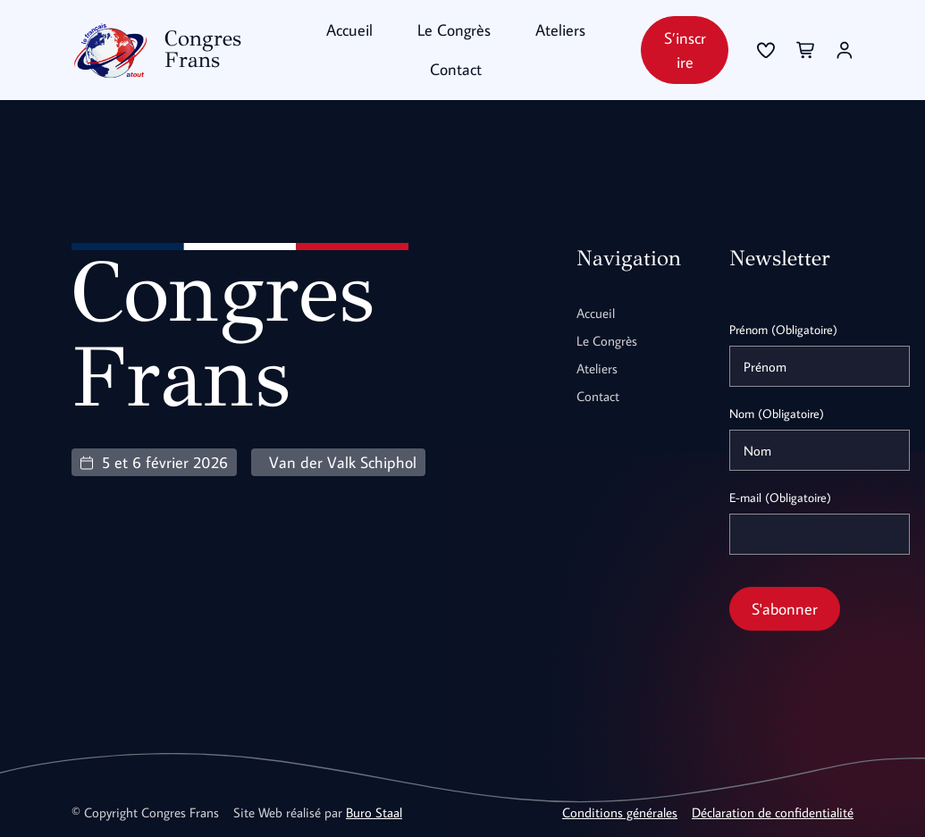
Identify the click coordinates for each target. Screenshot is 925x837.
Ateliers (560, 30)
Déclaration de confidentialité (773, 812)
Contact (456, 69)
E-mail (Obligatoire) (780, 498)
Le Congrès (454, 30)
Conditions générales (619, 812)
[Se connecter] (766, 50)
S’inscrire (685, 50)
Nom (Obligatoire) (776, 414)
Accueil (349, 30)
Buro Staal (374, 812)
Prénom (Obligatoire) (783, 330)
